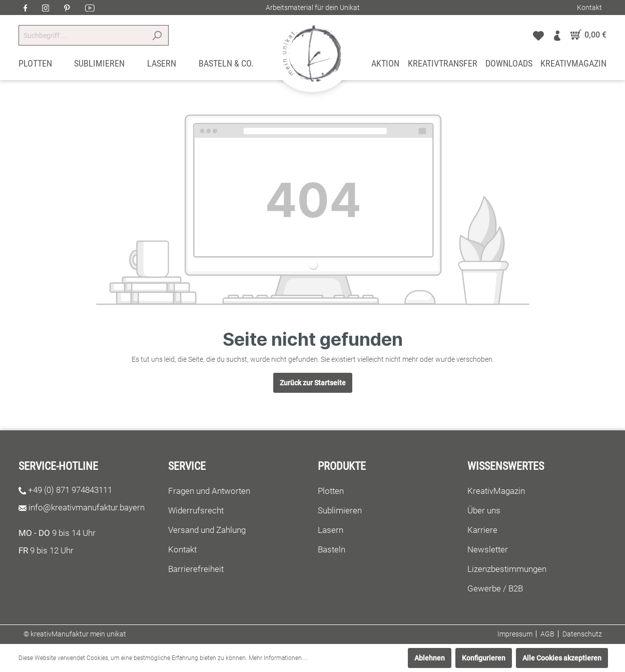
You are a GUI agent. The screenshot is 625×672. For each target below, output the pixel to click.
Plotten (331, 491)
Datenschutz (582, 634)
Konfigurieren (483, 658)
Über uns (483, 510)
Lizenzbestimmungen (506, 569)
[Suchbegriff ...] (82, 35)
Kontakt (589, 8)
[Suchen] (157, 35)
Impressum (514, 634)
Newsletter (487, 549)
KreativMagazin (496, 491)
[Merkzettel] (538, 35)
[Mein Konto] (557, 35)
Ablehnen (429, 658)
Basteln (331, 549)
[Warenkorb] (586, 35)
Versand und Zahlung (207, 530)
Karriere (482, 530)
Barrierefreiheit (196, 569)
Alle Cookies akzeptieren (561, 658)
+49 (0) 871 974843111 (70, 490)
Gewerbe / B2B (495, 588)
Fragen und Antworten (209, 491)
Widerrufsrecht (196, 510)
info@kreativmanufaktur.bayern (87, 507)
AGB (547, 634)
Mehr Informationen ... (278, 657)
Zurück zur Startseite (313, 383)
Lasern (330, 530)
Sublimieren (340, 510)
